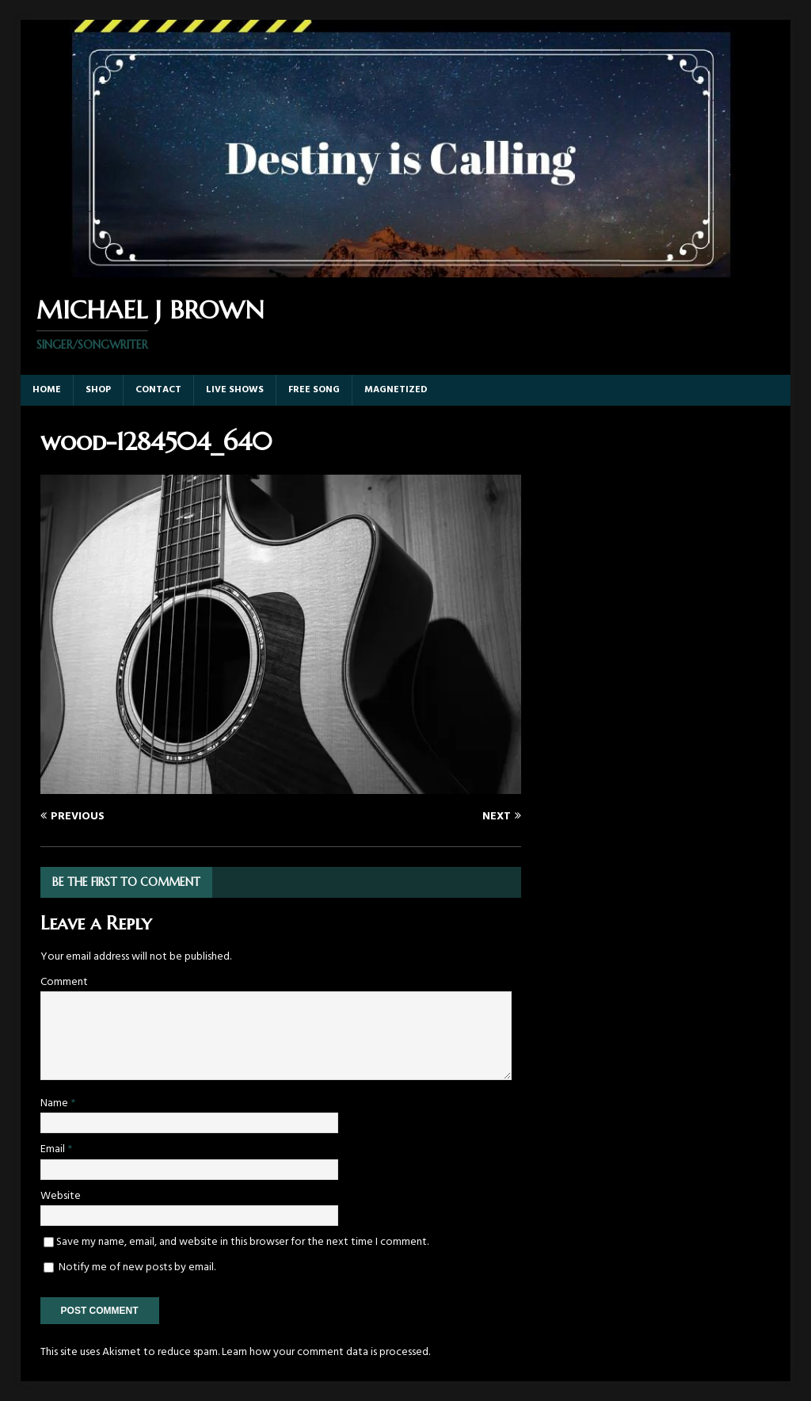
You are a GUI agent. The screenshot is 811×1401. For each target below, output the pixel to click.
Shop (98, 390)
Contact (158, 390)
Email (53, 1149)
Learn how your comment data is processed (325, 1352)
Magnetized (396, 390)
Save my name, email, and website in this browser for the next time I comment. (242, 1242)
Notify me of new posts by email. (137, 1267)
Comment (64, 982)
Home (46, 390)
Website (60, 1196)
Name (55, 1103)
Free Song (314, 390)
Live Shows (235, 390)
